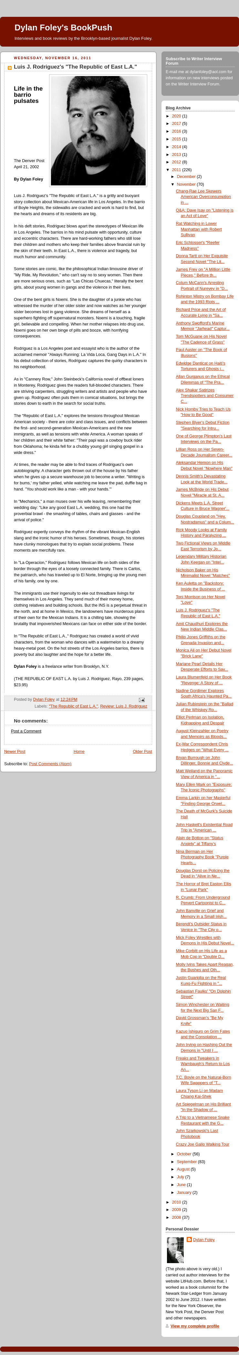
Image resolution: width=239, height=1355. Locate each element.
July (181, 1177)
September (187, 1162)
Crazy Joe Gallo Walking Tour (202, 1144)
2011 (177, 170)
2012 (177, 162)
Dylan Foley (204, 1240)
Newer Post (14, 751)
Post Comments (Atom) (50, 764)
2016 (177, 131)
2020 (177, 116)
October (184, 1154)
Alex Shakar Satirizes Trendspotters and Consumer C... (205, 396)
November (187, 184)
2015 (177, 139)
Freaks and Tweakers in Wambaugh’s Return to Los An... (203, 1064)
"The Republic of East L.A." (73, 706)
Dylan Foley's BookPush (63, 27)
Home (79, 751)
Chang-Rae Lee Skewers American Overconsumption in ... (203, 197)
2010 (177, 1202)
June (182, 1185)
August (184, 1169)
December (187, 176)
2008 (177, 1217)
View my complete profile (195, 1326)
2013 (177, 154)
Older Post (142, 751)
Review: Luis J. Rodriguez (123, 706)
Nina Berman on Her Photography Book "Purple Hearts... (202, 857)
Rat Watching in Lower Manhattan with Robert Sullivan (199, 229)
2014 (177, 147)
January (184, 1192)
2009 (177, 1209)
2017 (177, 123)
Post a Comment (26, 731)
